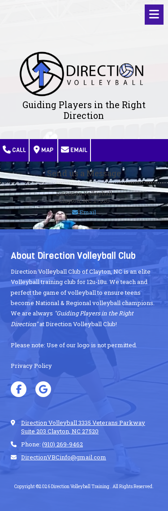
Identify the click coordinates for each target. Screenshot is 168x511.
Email (74, 150)
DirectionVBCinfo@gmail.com (63, 457)
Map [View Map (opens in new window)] (43, 150)
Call (14, 150)
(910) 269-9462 (62, 444)
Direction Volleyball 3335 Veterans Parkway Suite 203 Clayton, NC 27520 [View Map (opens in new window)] (83, 427)
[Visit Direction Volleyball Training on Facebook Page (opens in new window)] (18, 389)
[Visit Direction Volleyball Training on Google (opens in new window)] (43, 389)
